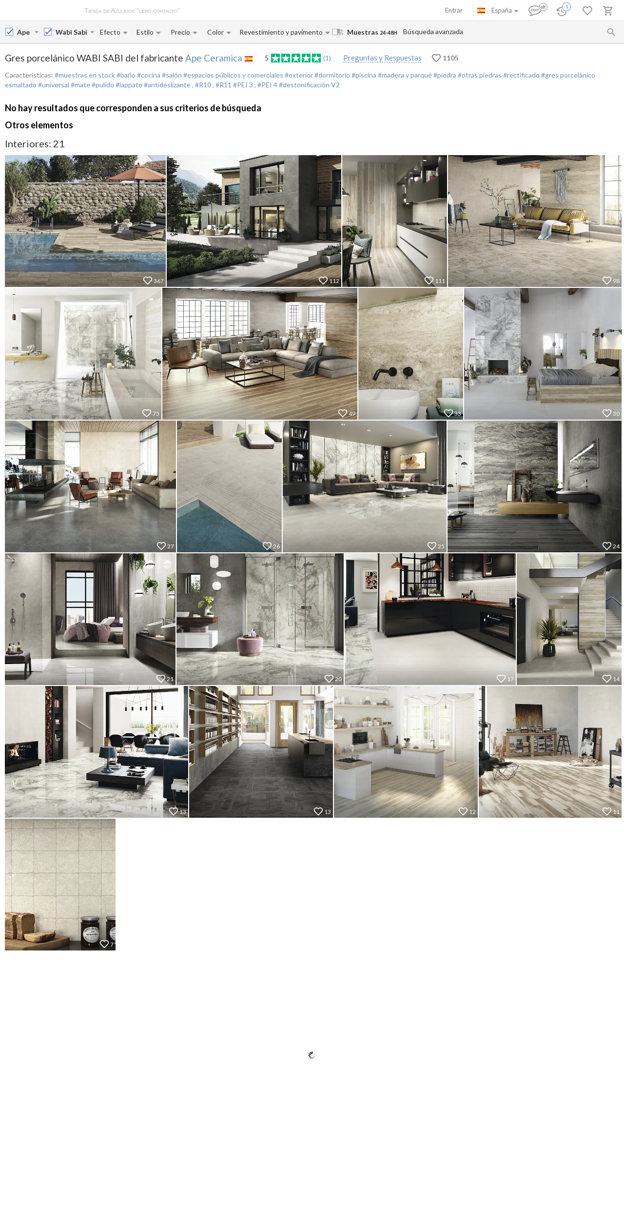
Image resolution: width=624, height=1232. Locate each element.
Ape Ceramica (213, 57)
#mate (79, 85)
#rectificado (521, 75)
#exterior (298, 75)
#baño (125, 75)
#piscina (363, 75)
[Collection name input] (72, 32)
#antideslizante (167, 85)
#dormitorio (331, 75)
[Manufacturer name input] (25, 32)
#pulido (102, 85)
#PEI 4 (268, 85)
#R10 (204, 85)
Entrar (454, 10)
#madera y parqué (404, 75)
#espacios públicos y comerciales (232, 75)
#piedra (444, 75)
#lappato (128, 85)
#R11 (224, 85)
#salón (171, 75)
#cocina (148, 75)
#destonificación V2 (309, 85)
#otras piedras (479, 75)
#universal (53, 85)
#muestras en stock (85, 75)
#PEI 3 (243, 85)
